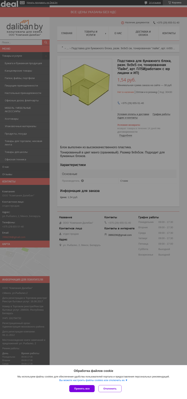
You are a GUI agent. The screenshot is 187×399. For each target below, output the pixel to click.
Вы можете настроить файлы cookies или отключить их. (92, 380)
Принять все (82, 388)
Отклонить (110, 388)
